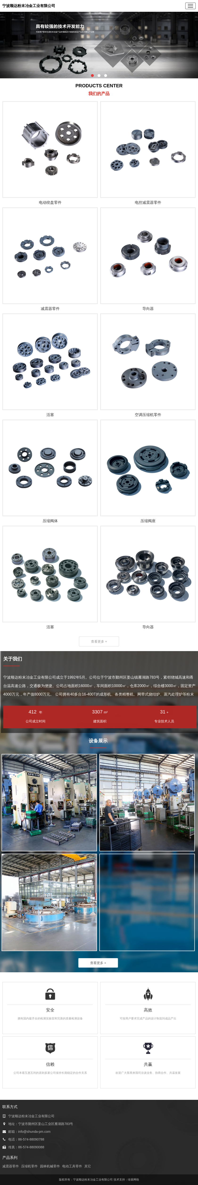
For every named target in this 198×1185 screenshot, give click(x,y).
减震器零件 (10, 1166)
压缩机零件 (29, 1166)
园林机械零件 (50, 1166)
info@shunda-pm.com (34, 1131)
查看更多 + (99, 641)
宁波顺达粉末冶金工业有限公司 (28, 6)
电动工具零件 (72, 1166)
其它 (87, 1166)
